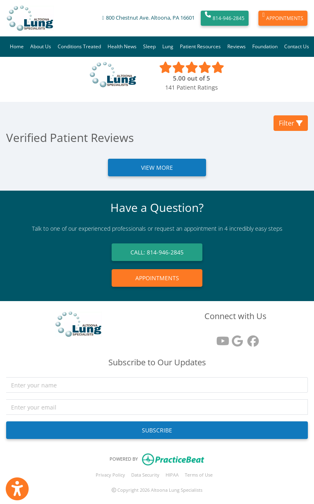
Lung (167, 46)
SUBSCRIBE (157, 430)
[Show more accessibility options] (17, 489)
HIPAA (172, 475)
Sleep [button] (149, 46)
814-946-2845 (224, 18)
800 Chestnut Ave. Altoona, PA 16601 (150, 17)
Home (17, 46)
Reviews (236, 46)
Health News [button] (122, 46)
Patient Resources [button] (200, 46)
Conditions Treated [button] (79, 46)
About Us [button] (40, 46)
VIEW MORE (157, 167)
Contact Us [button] (296, 46)
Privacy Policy (110, 475)
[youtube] (220, 338)
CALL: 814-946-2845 (157, 252)
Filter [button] (291, 123)
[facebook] (251, 338)
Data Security (145, 475)
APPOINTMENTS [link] (157, 278)
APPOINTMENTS (282, 18)
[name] (157, 385)
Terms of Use (199, 475)
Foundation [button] (265, 46)
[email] (157, 407)
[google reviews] (235, 338)
